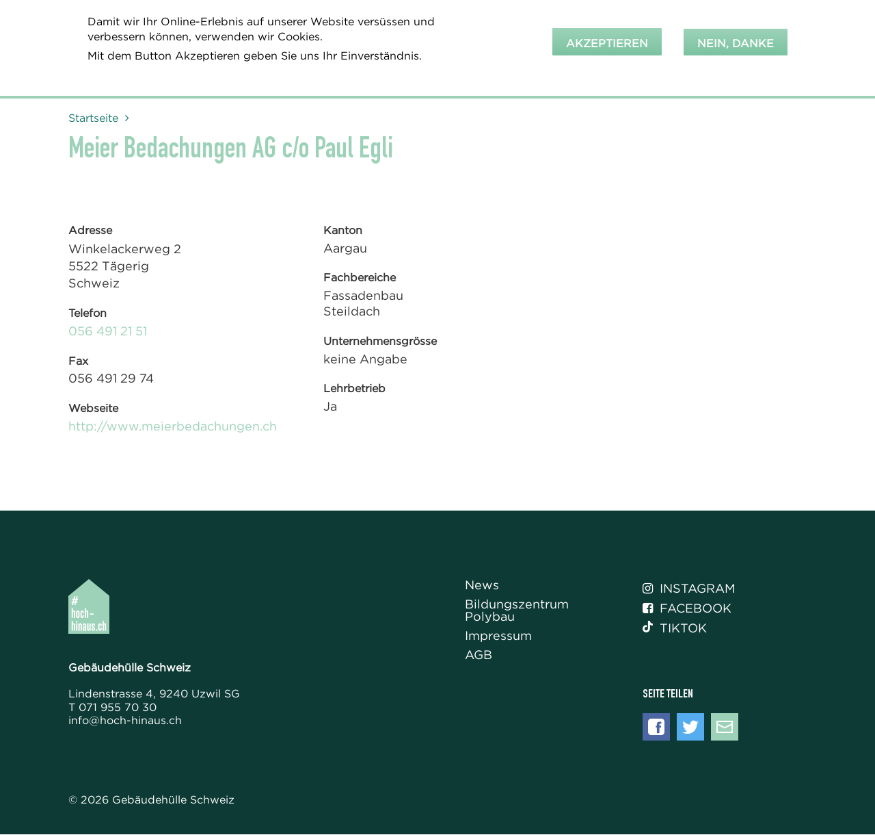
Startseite (93, 118)
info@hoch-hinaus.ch (125, 720)
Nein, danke (735, 40)
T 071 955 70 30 (112, 707)
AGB (478, 655)
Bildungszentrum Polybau (517, 611)
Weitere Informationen (157, 70)
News (482, 585)
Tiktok (675, 628)
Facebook (687, 608)
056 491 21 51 (107, 331)
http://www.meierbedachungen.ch (172, 426)
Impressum (498, 636)
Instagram (689, 588)
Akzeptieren (607, 40)
